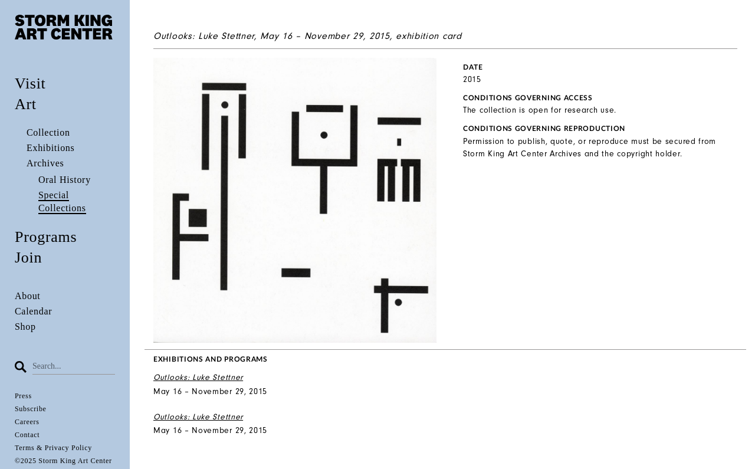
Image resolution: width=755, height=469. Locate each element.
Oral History (64, 180)
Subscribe (31, 409)
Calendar (33, 311)
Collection (48, 132)
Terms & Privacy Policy (53, 448)
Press (23, 396)
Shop (25, 327)
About (28, 296)
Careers (27, 422)
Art (26, 104)
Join (28, 257)
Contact (27, 435)
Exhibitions (50, 148)
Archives (45, 163)
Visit (30, 83)
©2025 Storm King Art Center (63, 461)
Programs (46, 236)
